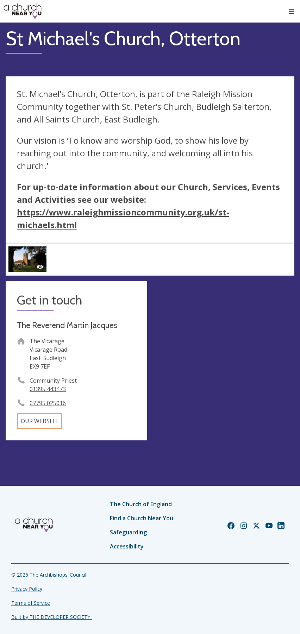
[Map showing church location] (223, 352)
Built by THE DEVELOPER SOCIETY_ (51, 617)
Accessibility (127, 546)
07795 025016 (48, 403)
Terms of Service (30, 603)
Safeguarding (128, 532)
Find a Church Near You (141, 518)
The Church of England (141, 504)
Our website (39, 421)
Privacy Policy (26, 588)
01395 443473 (48, 389)
